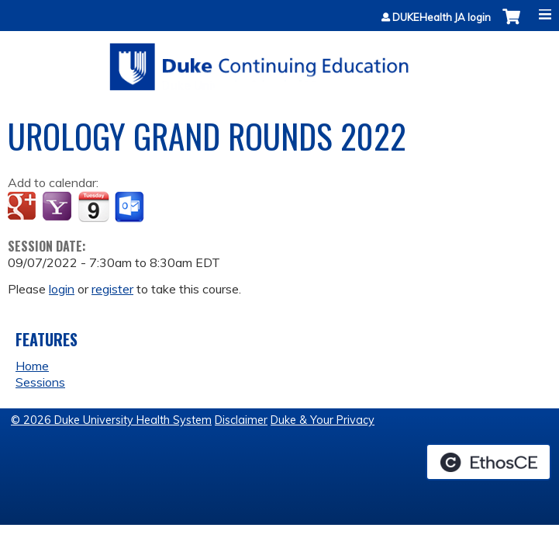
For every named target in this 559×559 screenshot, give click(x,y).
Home (32, 365)
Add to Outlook (131, 207)
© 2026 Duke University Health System (111, 420)
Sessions (40, 382)
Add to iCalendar (93, 206)
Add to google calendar (24, 207)
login (61, 289)
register (112, 289)
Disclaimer (241, 420)
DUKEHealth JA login (441, 17)
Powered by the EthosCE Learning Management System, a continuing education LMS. (488, 462)
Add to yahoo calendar (58, 207)
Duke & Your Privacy (322, 420)
